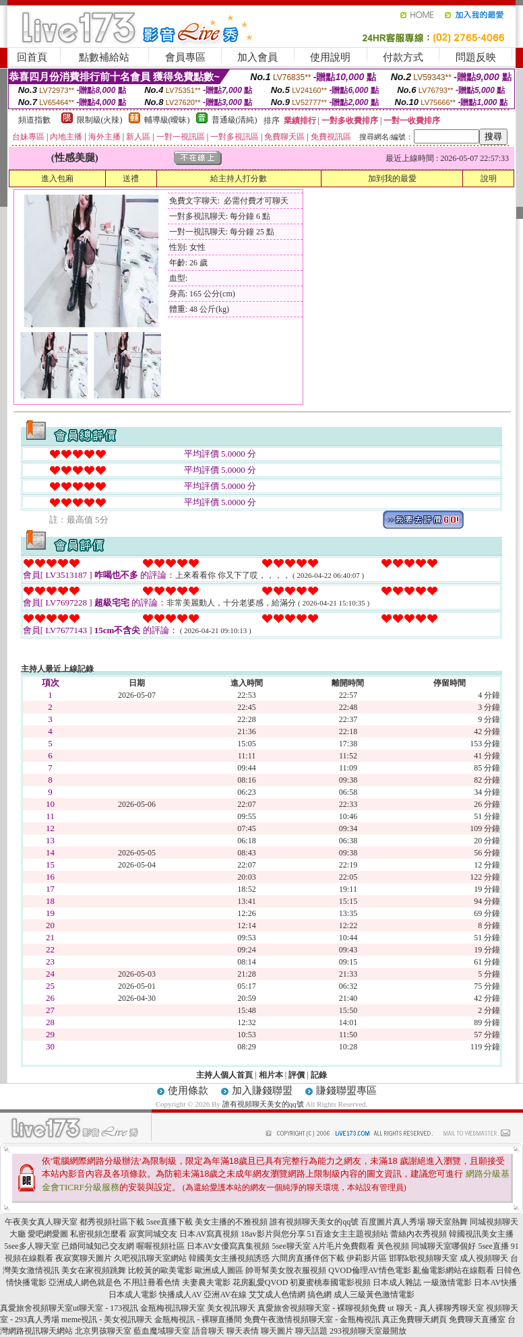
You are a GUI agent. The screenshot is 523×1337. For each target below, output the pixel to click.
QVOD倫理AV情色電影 (369, 1270)
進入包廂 (57, 178)
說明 (489, 178)
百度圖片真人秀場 (393, 1222)
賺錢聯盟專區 (346, 1090)
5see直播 (493, 1246)
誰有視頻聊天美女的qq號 (263, 1104)
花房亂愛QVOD (260, 1282)
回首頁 (32, 57)
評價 (296, 1075)
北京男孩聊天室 (103, 1331)
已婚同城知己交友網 (97, 1246)
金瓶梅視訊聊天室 (172, 1308)
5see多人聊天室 (31, 1246)
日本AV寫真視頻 (209, 1234)
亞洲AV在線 (225, 1294)
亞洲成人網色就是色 (85, 1282)
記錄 (319, 1075)
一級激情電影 (447, 1282)
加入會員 (257, 57)
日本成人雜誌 (397, 1282)
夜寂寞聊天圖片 (83, 1258)
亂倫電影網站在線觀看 (453, 1270)
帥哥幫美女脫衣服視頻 (285, 1270)
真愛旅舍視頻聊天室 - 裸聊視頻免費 (321, 1308)
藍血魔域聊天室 (161, 1331)
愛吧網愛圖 (48, 1234)
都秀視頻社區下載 (112, 1222)
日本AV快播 (495, 1282)
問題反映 (476, 57)
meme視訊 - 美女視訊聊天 (106, 1319)
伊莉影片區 (366, 1258)
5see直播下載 (169, 1222)
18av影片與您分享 (273, 1234)
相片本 (271, 1075)
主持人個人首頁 (224, 1075)
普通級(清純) (234, 120)
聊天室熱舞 (447, 1222)
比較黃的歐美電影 (160, 1270)
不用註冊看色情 (151, 1282)
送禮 (131, 178)
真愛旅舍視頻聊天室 (36, 1308)
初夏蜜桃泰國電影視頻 (330, 1282)
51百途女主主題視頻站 (347, 1234)
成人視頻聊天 (484, 1258)
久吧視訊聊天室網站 (150, 1258)
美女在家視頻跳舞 (93, 1270)
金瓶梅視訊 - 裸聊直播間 (198, 1319)
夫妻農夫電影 (206, 1282)
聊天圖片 (277, 1331)
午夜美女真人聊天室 (41, 1222)
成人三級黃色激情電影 (374, 1294)
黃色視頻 (393, 1246)
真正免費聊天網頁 (414, 1319)
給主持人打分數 (238, 178)
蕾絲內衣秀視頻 (418, 1234)
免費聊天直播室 (477, 1319)
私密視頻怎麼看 (98, 1234)
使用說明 (330, 57)
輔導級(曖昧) (167, 120)
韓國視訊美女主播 (481, 1234)
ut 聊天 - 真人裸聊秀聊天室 (435, 1308)
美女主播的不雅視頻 (231, 1222)
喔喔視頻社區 (160, 1246)
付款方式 (403, 57)
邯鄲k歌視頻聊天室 (423, 1258)
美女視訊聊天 (231, 1308)
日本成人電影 (133, 1294)
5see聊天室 (291, 1246)
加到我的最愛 (392, 178)
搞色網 (319, 1294)
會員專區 (185, 57)
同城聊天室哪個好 (443, 1246)
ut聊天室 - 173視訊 (105, 1308)
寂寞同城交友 (153, 1234)
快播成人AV (180, 1294)
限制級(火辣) (100, 120)
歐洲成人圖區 (219, 1270)
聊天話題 (311, 1331)
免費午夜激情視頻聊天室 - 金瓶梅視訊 (312, 1319)
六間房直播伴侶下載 (308, 1258)
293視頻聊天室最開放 (368, 1331)
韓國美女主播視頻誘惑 (229, 1258)
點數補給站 (104, 57)
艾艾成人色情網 (277, 1294)
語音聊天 (208, 1331)
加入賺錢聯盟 (262, 1090)
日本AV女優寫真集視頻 (228, 1246)
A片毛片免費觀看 (344, 1246)
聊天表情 (242, 1331)
